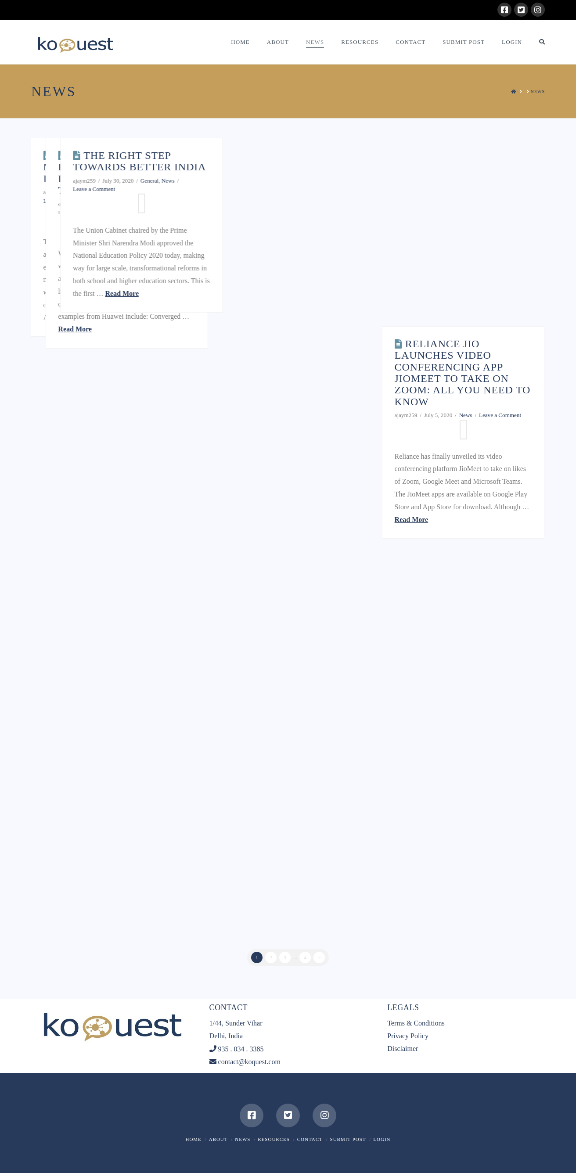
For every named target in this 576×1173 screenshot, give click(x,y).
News (364, 180)
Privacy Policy (407, 1036)
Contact (310, 1139)
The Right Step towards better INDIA (335, 161)
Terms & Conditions (415, 1023)
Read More (95, 317)
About (218, 1139)
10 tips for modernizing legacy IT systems (106, 167)
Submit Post (348, 1139)
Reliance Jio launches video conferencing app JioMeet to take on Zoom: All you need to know (463, 372)
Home (193, 1139)
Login (381, 1139)
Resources (274, 1139)
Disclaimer (402, 1048)
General (128, 192)
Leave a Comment (64, 201)
